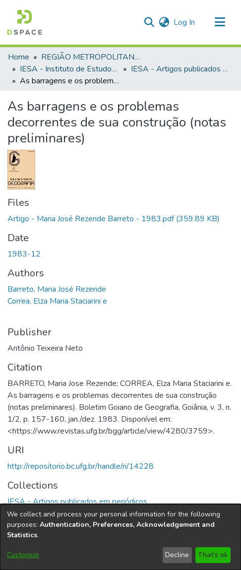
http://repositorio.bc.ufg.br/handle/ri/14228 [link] (80, 466)
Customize (23, 555)
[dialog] (120, 537)
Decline (177, 555)
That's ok (213, 555)
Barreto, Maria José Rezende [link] (56, 289)
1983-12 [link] (24, 254)
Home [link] (18, 57)
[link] (113, 218)
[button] (24, 22)
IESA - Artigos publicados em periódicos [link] (180, 68)
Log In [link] (185, 22)
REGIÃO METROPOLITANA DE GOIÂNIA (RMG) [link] (90, 57)
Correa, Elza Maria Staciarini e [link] (57, 301)
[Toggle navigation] (220, 22)
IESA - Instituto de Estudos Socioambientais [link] (69, 68)
